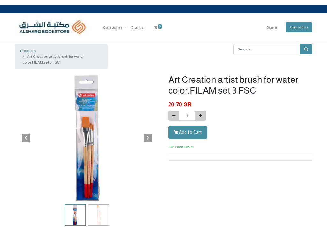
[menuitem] (137, 27)
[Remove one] (173, 116)
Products (28, 51)
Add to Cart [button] (188, 132)
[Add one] (200, 116)
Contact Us (299, 27)
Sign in (272, 27)
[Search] (306, 49)
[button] (26, 138)
